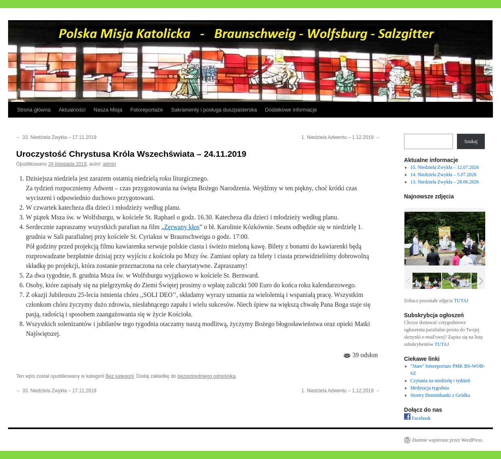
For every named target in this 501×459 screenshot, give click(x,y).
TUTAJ (461, 300)
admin (109, 164)
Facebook (417, 418)
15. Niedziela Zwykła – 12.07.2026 (444, 167)
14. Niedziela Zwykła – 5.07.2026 (443, 174)
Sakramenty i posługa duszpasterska (214, 110)
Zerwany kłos (182, 226)
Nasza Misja (108, 110)
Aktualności (72, 110)
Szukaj (471, 141)
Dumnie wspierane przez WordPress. (447, 440)
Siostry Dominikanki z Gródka (440, 395)
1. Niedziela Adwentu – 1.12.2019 (340, 137)
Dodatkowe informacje (291, 110)
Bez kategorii (119, 376)
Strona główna (34, 110)
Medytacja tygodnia (429, 388)
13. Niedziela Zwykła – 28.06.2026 (444, 182)
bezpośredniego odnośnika (207, 376)
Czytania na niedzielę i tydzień (440, 380)
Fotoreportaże (146, 110)
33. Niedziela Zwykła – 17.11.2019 (56, 137)
